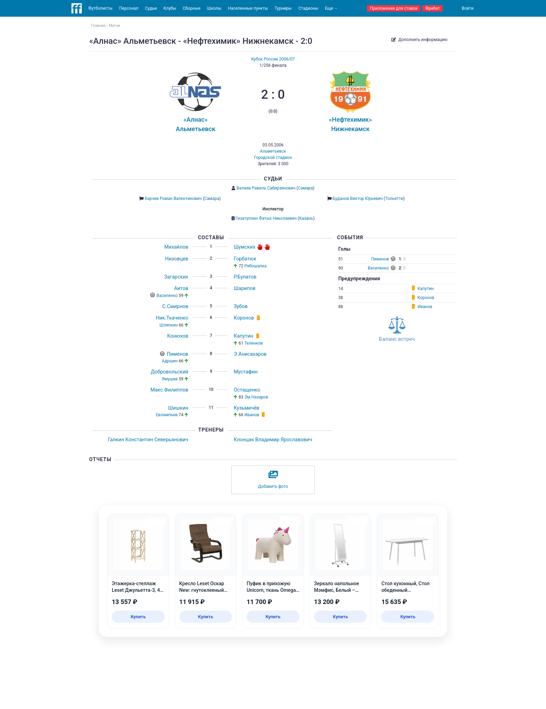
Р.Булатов (245, 277)
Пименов (177, 354)
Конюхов (177, 336)
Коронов (244, 318)
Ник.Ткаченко (172, 318)
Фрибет (432, 8)
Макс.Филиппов (169, 390)
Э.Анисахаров (250, 354)
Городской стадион (273, 157)
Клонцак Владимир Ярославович (273, 440)
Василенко (167, 295)
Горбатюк (245, 259)
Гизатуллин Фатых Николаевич (266, 218)
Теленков (253, 343)
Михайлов (176, 247)
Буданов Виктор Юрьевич (358, 198)
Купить (138, 616)
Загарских (176, 277)
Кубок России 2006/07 (273, 59)
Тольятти (394, 198)
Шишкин (178, 408)
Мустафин (246, 372)
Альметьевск (273, 151)
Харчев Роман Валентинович (173, 198)
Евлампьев (167, 414)
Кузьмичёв (246, 408)
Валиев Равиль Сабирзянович (266, 188)
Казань (306, 218)
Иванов (251, 414)
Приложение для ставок (394, 8)
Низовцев (176, 259)
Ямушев (170, 379)
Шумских (244, 247)
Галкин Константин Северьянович (148, 440)
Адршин (170, 360)
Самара (305, 188)
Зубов (241, 306)
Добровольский (169, 372)
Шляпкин (168, 325)
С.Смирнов (175, 306)
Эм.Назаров (256, 397)
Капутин (243, 336)
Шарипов (245, 288)
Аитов (181, 288)
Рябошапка (255, 266)
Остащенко (247, 390)
